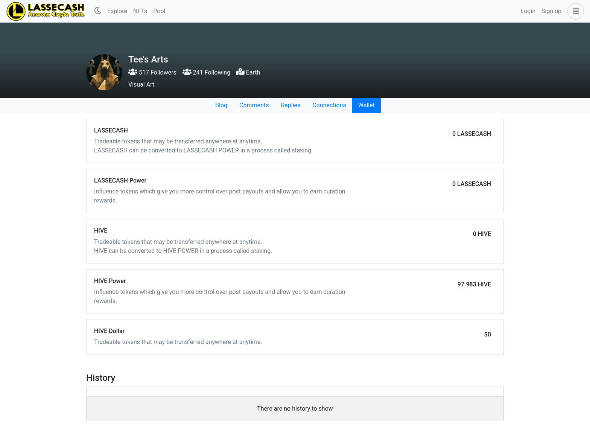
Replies (290, 105)
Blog (221, 105)
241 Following (206, 72)
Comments (254, 105)
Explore (117, 11)
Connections (329, 105)
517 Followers (152, 72)
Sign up (551, 11)
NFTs (140, 11)
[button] (574, 11)
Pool (159, 11)
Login (528, 11)
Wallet (366, 105)
